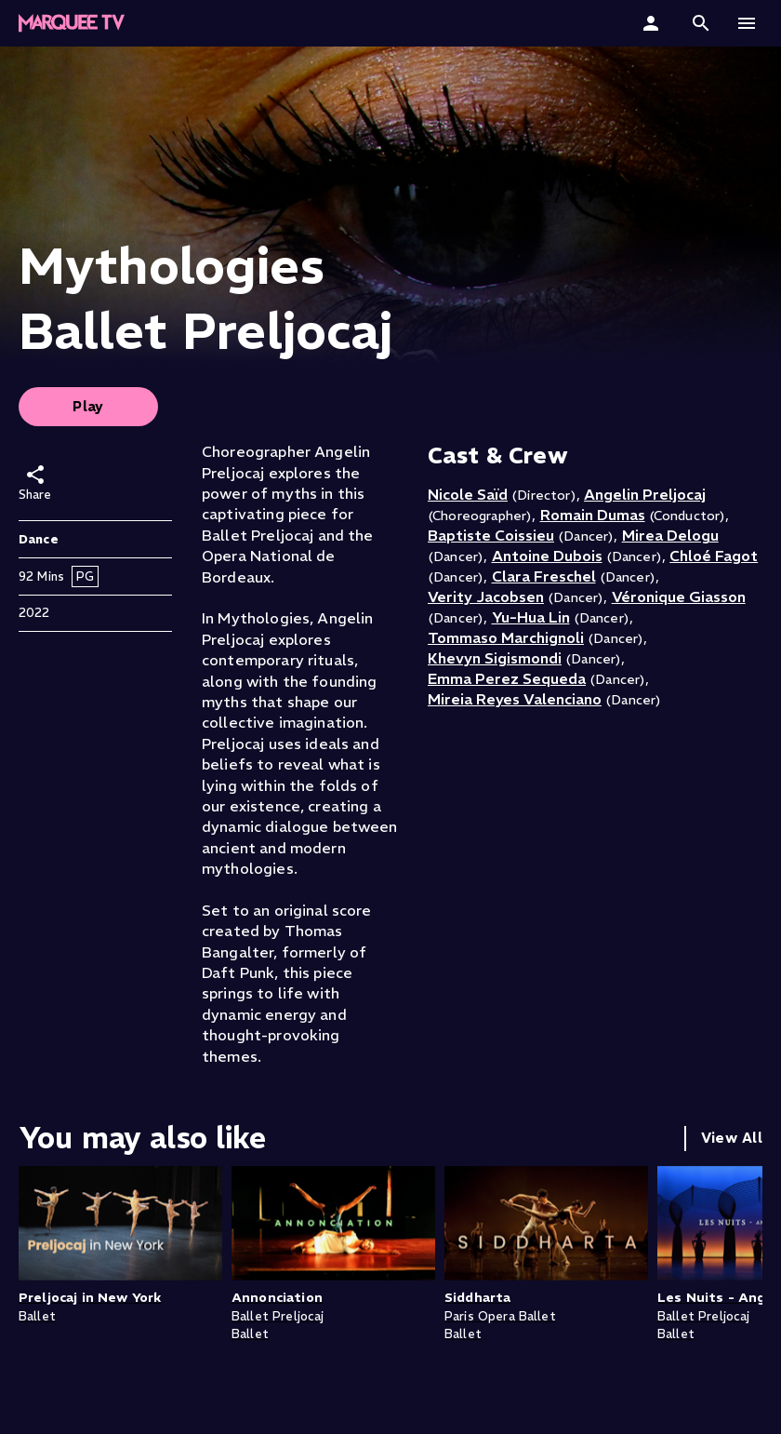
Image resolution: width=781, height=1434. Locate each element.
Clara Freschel (544, 576)
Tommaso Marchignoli (506, 637)
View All (731, 1137)
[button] (701, 23)
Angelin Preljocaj (645, 494)
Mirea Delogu (670, 535)
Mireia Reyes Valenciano (515, 699)
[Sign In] (653, 23)
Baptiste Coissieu (491, 535)
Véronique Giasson (679, 596)
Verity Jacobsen (486, 596)
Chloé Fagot (713, 555)
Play (88, 406)
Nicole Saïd (468, 494)
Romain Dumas (592, 514)
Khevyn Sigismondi (495, 658)
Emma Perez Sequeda (507, 678)
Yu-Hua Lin (531, 617)
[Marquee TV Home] (71, 23)
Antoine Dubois (547, 555)
